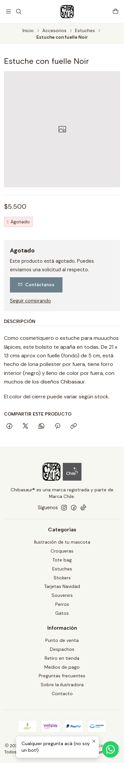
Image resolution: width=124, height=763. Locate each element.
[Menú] (8, 11)
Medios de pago (62, 667)
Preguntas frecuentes (62, 676)
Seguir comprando (30, 300)
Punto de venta (62, 640)
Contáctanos (36, 284)
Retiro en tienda (62, 658)
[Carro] (115, 11)
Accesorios (54, 30)
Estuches (85, 30)
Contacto (62, 693)
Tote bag (62, 560)
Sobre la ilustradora (62, 685)
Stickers (62, 578)
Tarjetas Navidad (62, 586)
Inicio (28, 30)
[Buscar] (18, 11)
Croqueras (62, 551)
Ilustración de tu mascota (62, 542)
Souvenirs (62, 595)
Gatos (62, 613)
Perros (62, 604)
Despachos (62, 649)
